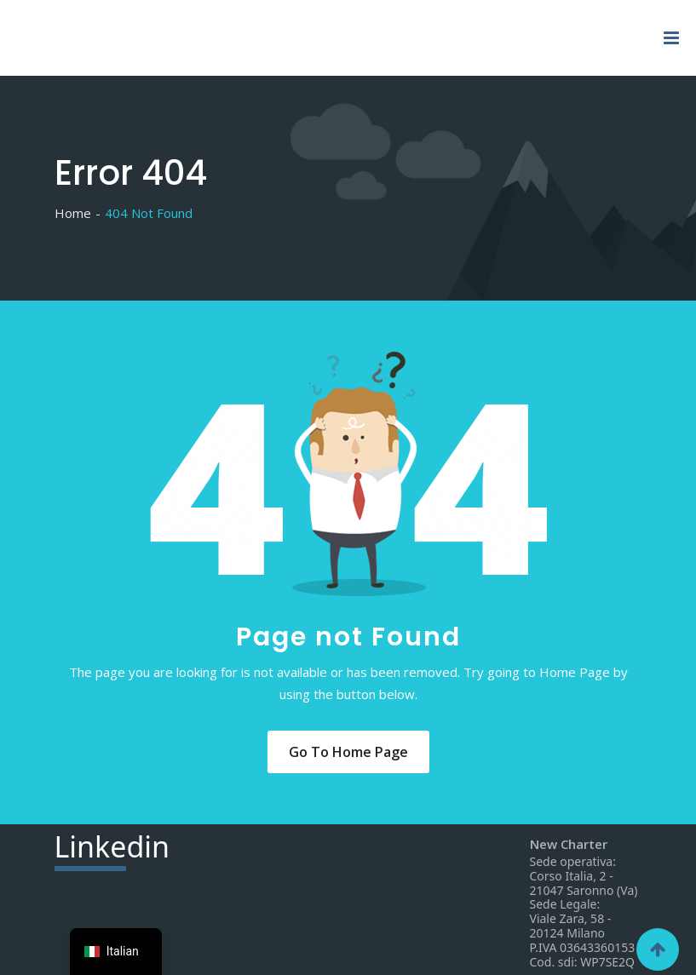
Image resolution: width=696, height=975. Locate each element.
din (112, 849)
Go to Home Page (348, 752)
